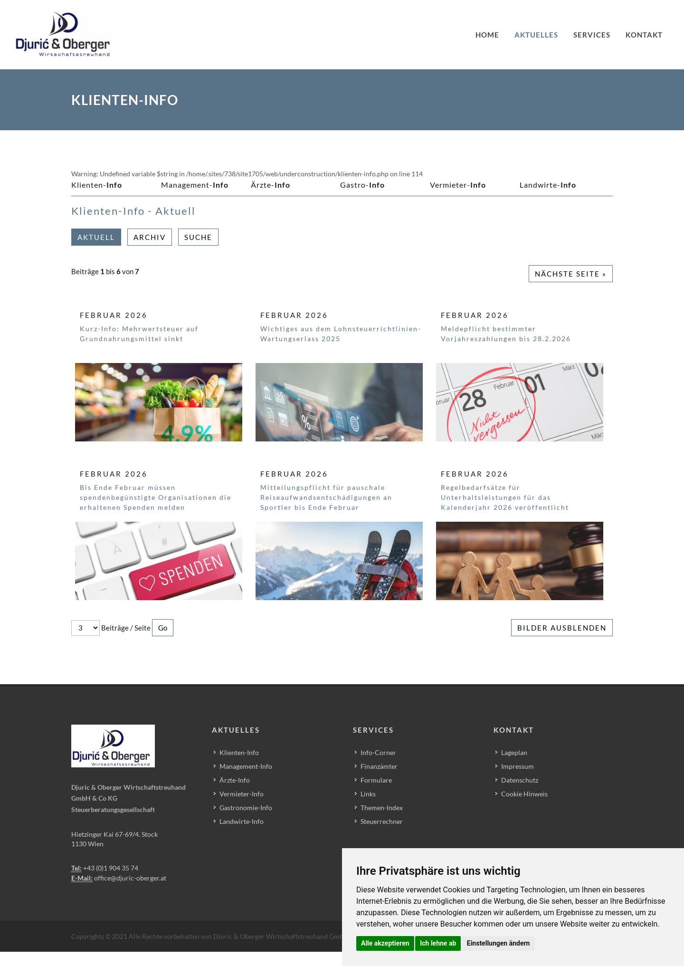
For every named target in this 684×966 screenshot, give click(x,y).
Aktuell (96, 237)
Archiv (149, 237)
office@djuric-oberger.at (130, 878)
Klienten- (96, 184)
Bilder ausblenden (562, 627)
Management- (194, 184)
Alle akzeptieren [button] (385, 943)
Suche (198, 237)
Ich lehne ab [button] (438, 943)
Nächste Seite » (571, 273)
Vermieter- (458, 184)
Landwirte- (548, 184)
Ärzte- (270, 184)
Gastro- (362, 184)
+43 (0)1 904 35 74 (110, 868)
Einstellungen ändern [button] (498, 943)
